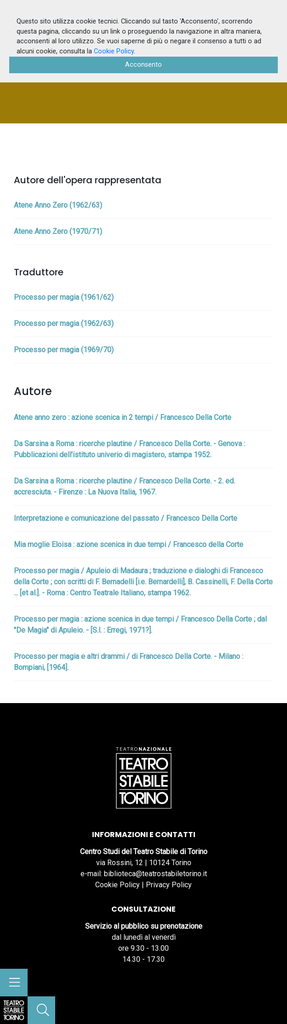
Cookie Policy (117, 884)
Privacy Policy (169, 884)
